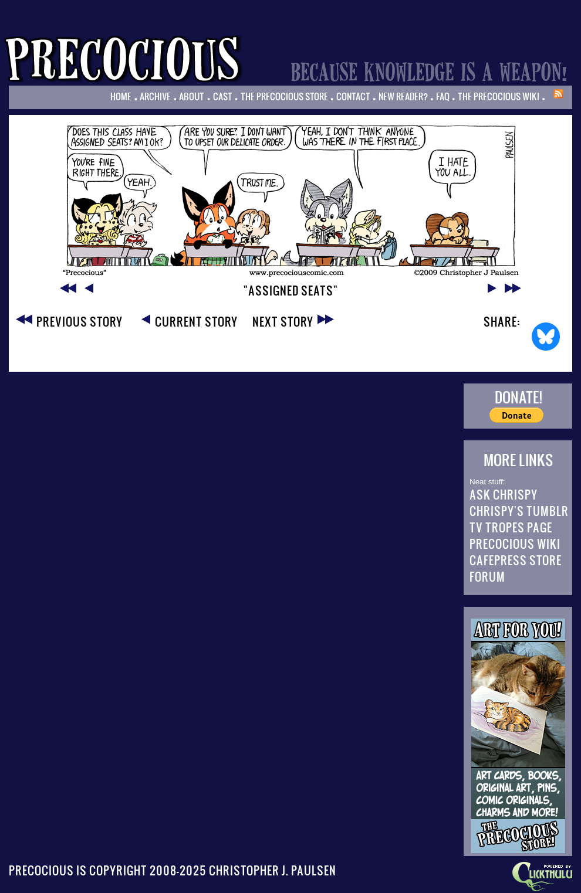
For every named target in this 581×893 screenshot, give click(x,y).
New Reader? (403, 96)
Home (120, 96)
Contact (353, 96)
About (191, 96)
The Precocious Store (284, 96)
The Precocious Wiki (498, 96)
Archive (155, 96)
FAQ (443, 96)
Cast (222, 96)
